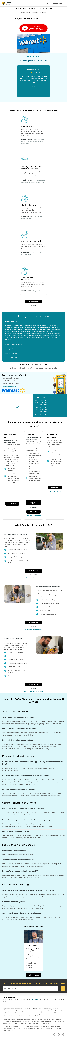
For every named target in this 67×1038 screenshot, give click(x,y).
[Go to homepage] (6, 3)
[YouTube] (59, 1034)
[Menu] (64, 3)
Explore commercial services (33, 691)
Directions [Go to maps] (14, 386)
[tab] (33, 321)
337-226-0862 (6, 386)
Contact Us (6, 1005)
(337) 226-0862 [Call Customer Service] (34, 301)
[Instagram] (63, 1034)
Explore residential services (33, 629)
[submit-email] (63, 988)
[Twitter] (54, 1034)
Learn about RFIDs (55, 491)
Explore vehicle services (33, 578)
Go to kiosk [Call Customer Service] (12, 503)
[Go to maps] (17, 405)
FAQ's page (34, 999)
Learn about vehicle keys (33, 516)
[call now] (33, 28)
